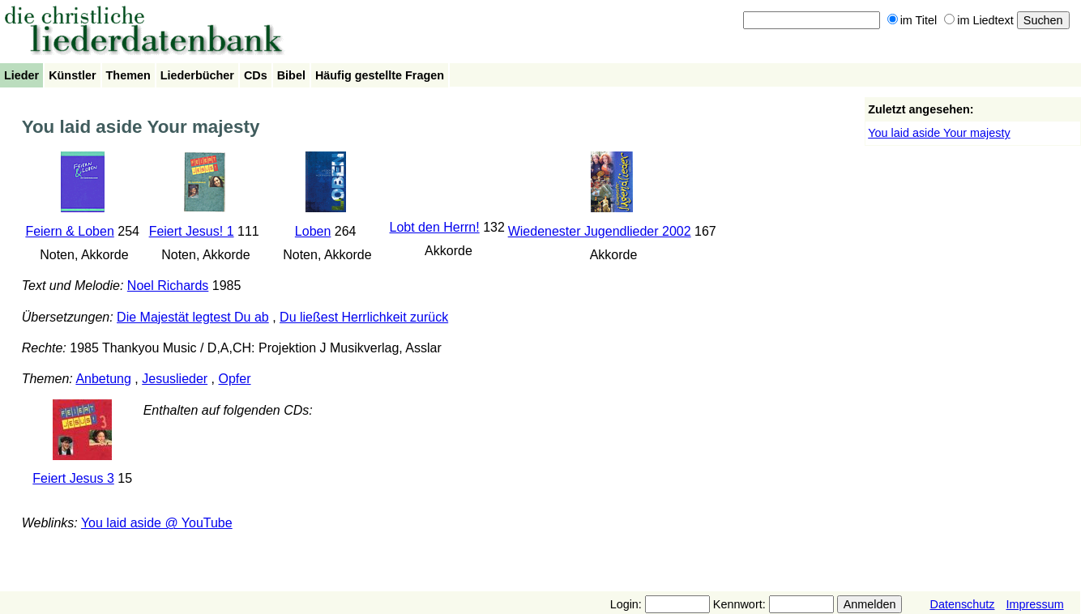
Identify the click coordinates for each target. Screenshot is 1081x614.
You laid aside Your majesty (939, 132)
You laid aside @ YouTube (157, 523)
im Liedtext (979, 20)
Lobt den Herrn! (435, 227)
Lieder (21, 75)
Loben (313, 231)
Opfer (235, 379)
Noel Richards (167, 285)
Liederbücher (197, 75)
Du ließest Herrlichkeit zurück (364, 317)
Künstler (72, 75)
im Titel (912, 20)
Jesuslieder (174, 379)
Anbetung (103, 379)
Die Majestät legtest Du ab (193, 317)
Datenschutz (961, 604)
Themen (128, 75)
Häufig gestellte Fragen (379, 75)
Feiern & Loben (69, 231)
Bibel (291, 75)
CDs (255, 75)
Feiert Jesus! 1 (191, 231)
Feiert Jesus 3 (72, 478)
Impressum (1034, 604)
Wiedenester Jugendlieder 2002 (599, 231)
